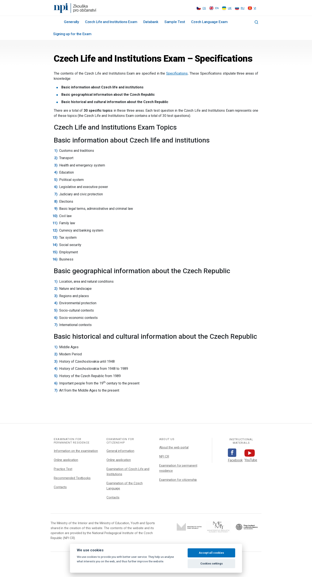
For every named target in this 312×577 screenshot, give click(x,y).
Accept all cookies (211, 552)
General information (120, 451)
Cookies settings (211, 563)
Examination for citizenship (178, 480)
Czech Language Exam (209, 22)
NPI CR (164, 456)
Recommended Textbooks (72, 478)
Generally (71, 22)
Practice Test (63, 469)
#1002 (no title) (55, 21)
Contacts (60, 487)
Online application (66, 460)
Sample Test (174, 22)
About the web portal (173, 447)
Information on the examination (76, 451)
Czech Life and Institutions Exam (111, 22)
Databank (150, 22)
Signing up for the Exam (72, 34)
